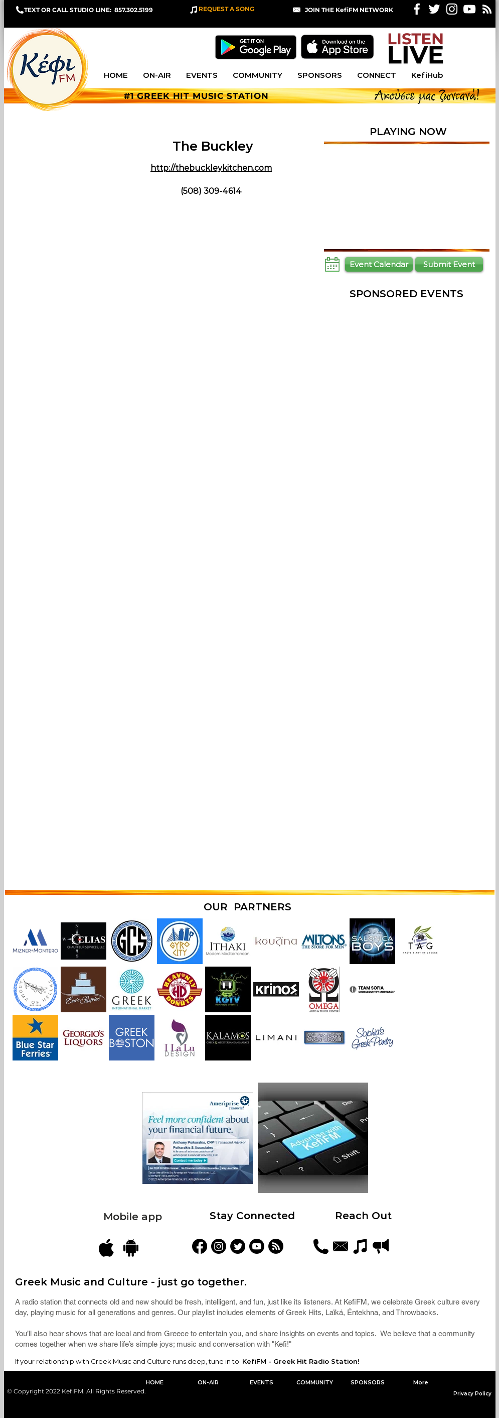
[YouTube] (256, 1246)
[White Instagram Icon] (451, 9)
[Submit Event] (449, 264)
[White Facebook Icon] (416, 9)
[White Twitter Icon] (434, 9)
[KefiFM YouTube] (469, 9)
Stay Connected (252, 1216)
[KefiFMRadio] (237, 1246)
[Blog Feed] (275, 1246)
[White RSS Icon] (486, 9)
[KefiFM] (199, 1246)
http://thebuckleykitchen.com (211, 168)
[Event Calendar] (379, 264)
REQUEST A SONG (226, 9)
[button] (349, 10)
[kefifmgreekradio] (218, 1246)
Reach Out (365, 1216)
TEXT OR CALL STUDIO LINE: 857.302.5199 (88, 10)
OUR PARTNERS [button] (247, 907)
